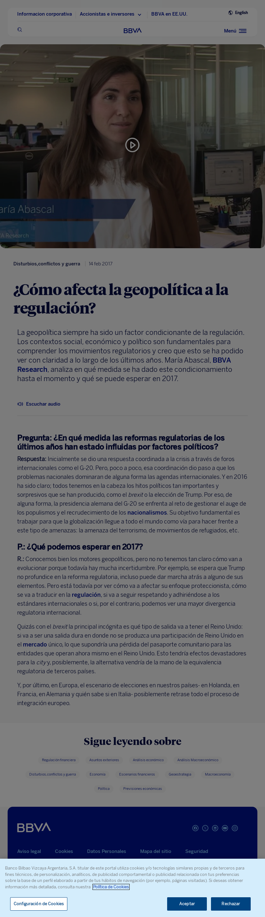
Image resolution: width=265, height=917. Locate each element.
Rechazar (230, 903)
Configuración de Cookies (39, 903)
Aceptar (187, 903)
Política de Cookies (111, 887)
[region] (132, 888)
